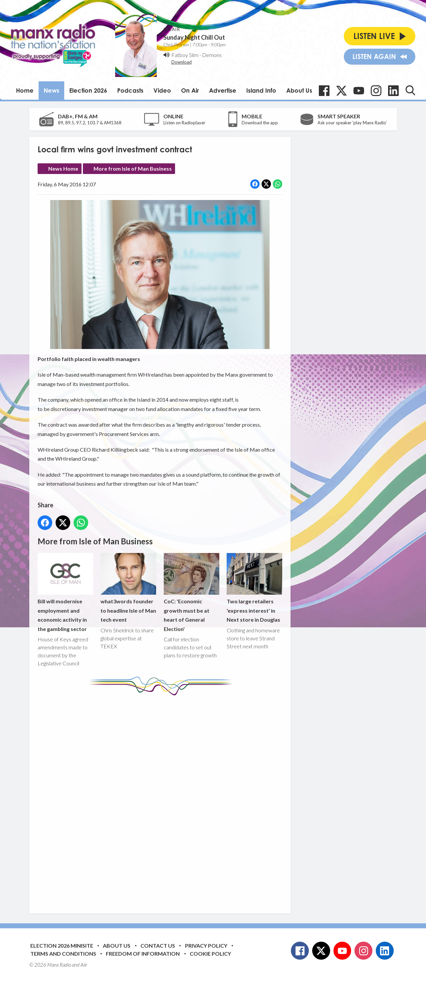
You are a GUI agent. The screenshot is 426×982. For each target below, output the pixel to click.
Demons (212, 55)
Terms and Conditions (63, 953)
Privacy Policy (206, 945)
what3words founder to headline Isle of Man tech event (128, 588)
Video (162, 90)
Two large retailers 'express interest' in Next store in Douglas (254, 588)
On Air (190, 90)
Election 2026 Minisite (61, 945)
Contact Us (157, 945)
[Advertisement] (162, 799)
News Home (63, 168)
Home (25, 90)
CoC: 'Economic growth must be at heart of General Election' (191, 592)
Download (181, 62)
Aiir (84, 965)
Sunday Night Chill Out (194, 37)
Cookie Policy (210, 953)
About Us (299, 90)
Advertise (222, 90)
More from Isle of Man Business (133, 168)
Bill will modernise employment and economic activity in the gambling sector (65, 592)
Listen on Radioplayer (184, 122)
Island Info (261, 90)
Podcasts (130, 90)
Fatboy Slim (184, 55)
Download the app (260, 122)
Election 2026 (88, 90)
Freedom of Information (143, 953)
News (51, 90)
